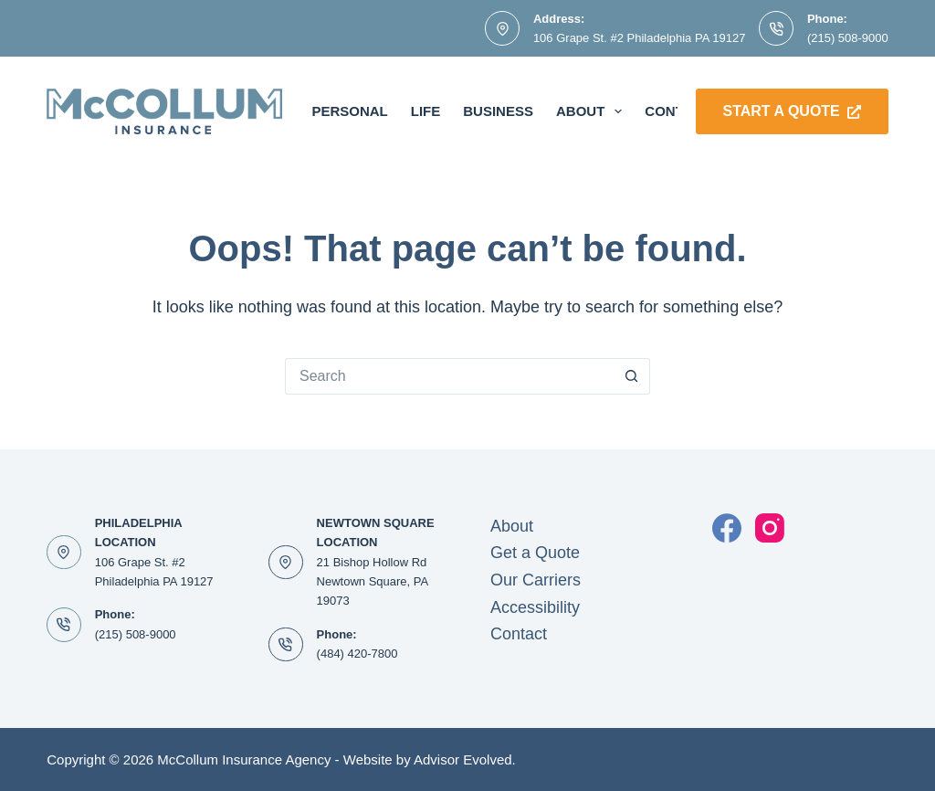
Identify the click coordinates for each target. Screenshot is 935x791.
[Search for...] (449, 376)
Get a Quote (535, 552)
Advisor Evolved (463, 759)
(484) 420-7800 (357, 653)
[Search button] (632, 376)
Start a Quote (792, 111)
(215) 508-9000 (847, 38)
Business (498, 111)
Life (426, 111)
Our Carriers (535, 580)
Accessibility (535, 607)
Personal (349, 111)
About (592, 111)
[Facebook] (726, 528)
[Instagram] (769, 528)
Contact (518, 634)
